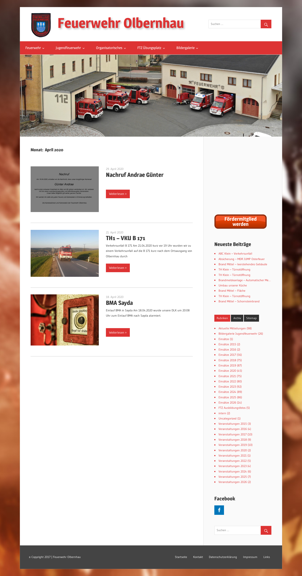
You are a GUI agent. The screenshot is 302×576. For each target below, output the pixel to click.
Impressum (250, 557)
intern (222, 413)
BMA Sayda (119, 302)
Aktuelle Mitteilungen (232, 328)
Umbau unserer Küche (233, 285)
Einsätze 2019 (227, 365)
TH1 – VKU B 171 (125, 238)
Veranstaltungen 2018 (233, 439)
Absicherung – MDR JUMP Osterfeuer (242, 259)
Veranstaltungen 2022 (233, 461)
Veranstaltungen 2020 (233, 450)
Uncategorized (228, 418)
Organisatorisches (109, 48)
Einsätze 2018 (227, 360)
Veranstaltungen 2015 (233, 424)
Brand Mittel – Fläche (232, 291)
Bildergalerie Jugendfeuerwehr (238, 333)
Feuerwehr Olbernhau (120, 22)
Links (266, 557)
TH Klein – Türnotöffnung (234, 269)
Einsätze (224, 339)
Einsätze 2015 (227, 344)
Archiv (237, 318)
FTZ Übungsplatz (149, 48)
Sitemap (251, 318)
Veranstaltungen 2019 (233, 445)
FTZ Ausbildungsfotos (232, 408)
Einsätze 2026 (227, 402)
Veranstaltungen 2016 (233, 429)
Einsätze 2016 (227, 349)
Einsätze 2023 (227, 386)
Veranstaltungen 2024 (233, 471)
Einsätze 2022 (227, 381)
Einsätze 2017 (227, 355)
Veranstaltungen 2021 (233, 455)
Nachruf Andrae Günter (135, 174)
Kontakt (198, 557)
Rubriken (222, 318)
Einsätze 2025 (227, 397)
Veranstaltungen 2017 (233, 434)
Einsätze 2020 (227, 371)
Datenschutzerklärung (223, 557)
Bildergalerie (185, 48)
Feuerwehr (33, 48)
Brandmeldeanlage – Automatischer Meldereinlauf (250, 280)
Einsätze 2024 (227, 392)
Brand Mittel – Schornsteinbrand (239, 301)
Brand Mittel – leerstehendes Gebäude (243, 264)
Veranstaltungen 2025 (233, 477)
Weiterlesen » (118, 194)
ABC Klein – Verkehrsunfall (235, 253)
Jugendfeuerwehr (68, 48)
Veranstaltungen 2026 (233, 482)
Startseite (181, 557)
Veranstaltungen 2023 (233, 466)
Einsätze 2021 (227, 376)
